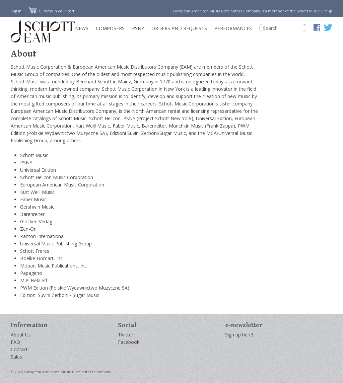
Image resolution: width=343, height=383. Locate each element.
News (81, 28)
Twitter (125, 334)
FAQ (15, 342)
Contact (19, 349)
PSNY (138, 28)
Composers (110, 28)
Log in (16, 10)
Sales (16, 357)
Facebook (128, 342)
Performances (233, 28)
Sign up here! (239, 334)
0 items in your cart (51, 10)
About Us (21, 334)
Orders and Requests (179, 28)
